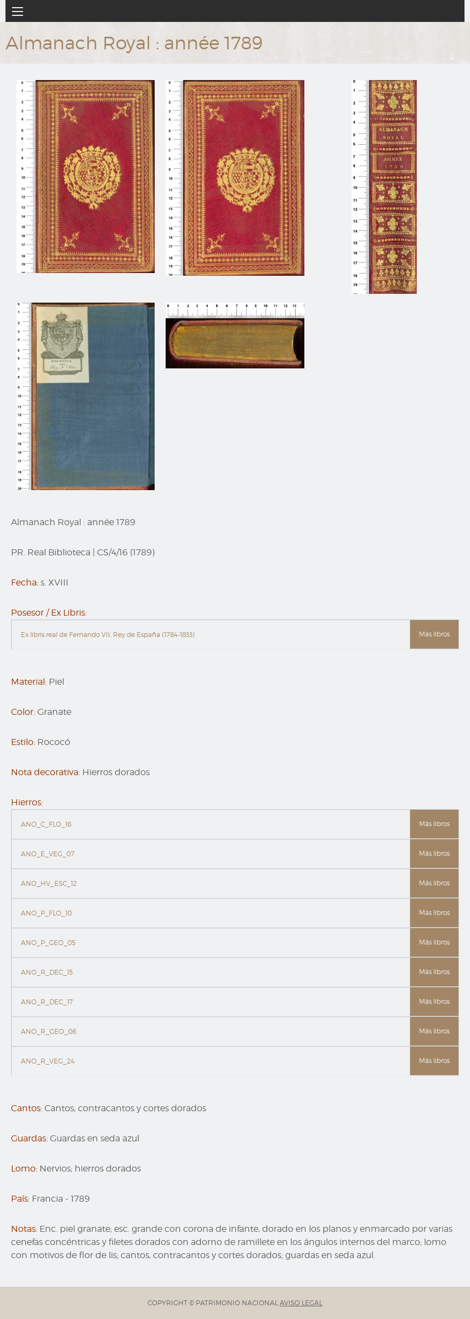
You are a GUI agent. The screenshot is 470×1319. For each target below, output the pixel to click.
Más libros (434, 634)
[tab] (235, 635)
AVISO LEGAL (301, 1303)
